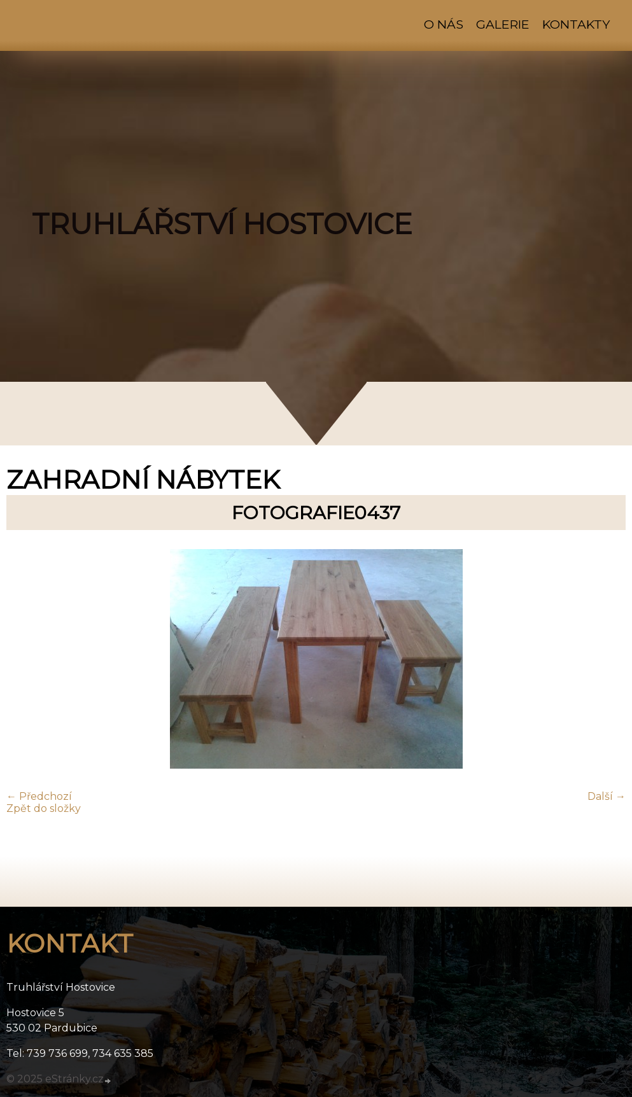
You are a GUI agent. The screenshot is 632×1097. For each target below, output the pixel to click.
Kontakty (576, 24)
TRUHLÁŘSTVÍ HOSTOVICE (222, 224)
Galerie (503, 24)
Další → (606, 796)
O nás (443, 24)
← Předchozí (39, 796)
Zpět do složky (43, 808)
